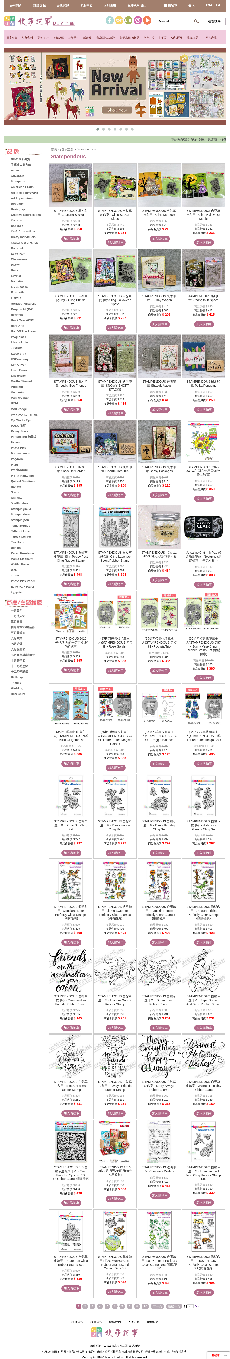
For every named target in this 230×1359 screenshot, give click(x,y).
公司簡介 (16, 5)
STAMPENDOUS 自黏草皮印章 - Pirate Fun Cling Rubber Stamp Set (71, 1260)
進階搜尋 (214, 21)
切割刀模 (149, 37)
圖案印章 (12, 37)
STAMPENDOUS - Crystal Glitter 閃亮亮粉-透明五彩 (159, 554)
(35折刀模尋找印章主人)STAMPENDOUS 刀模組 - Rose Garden (115, 642)
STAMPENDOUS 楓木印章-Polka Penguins (203, 383)
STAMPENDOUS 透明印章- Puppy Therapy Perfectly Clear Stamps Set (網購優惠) (203, 1262)
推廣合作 (96, 1322)
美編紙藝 (58, 37)
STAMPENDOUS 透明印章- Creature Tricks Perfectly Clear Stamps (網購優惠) (203, 912)
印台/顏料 (27, 37)
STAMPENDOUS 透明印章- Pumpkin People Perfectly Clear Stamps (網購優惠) (159, 912)
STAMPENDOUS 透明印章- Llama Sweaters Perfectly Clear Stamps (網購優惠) (115, 912)
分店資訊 (63, 5)
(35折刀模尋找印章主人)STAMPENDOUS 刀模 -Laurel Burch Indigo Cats (203, 736)
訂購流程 (39, 5)
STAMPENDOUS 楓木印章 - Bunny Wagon (159, 298)
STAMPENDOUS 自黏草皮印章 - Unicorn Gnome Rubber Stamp (115, 1000)
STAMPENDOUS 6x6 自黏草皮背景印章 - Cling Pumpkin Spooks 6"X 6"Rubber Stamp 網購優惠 (71, 1173)
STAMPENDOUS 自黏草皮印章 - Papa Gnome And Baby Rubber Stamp (203, 1000)
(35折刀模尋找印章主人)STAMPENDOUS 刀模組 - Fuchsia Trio (159, 642)
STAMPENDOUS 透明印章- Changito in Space (203, 298)
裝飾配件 (73, 37)
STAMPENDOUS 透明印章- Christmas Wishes (159, 1169)
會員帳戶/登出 (137, 5)
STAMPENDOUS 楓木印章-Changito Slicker (71, 212)
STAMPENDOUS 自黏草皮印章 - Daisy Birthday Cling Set (159, 825)
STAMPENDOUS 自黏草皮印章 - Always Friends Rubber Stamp (115, 1086)
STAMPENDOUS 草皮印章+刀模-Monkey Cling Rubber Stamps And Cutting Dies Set (115, 1262)
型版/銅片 (43, 37)
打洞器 (163, 37)
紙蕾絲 (87, 37)
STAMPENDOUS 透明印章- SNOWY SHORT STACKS (115, 385)
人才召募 (134, 1322)
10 (145, 1306)
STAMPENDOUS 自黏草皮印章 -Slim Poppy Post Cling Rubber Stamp (71, 556)
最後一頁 (174, 1306)
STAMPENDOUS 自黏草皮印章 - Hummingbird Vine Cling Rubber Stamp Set (203, 1173)
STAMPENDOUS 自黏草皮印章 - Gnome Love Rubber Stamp (159, 1000)
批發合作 (77, 1322)
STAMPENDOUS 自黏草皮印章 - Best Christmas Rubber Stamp (71, 1086)
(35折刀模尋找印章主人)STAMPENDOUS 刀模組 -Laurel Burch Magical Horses (115, 738)
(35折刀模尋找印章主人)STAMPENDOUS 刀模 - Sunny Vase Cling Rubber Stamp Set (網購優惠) (203, 646)
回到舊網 (110, 5)
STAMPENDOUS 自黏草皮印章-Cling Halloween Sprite (115, 300)
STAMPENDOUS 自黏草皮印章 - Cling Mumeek (159, 212)
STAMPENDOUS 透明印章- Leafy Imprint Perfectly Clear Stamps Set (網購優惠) (159, 1262)
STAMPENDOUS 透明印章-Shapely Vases (159, 383)
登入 (191, 5)
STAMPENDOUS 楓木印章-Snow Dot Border (71, 469)
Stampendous (86, 149)
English (213, 5)
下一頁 (157, 1306)
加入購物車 (71, 238)
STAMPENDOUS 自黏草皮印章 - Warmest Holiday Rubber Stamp (203, 1086)
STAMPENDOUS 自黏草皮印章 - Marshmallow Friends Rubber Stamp (71, 1000)
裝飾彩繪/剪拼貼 (129, 37)
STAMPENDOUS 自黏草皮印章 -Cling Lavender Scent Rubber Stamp (115, 556)
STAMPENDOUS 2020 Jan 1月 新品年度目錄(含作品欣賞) (71, 642)
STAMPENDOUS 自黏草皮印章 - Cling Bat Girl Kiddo (115, 214)
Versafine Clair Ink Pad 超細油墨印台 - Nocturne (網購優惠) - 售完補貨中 (203, 556)
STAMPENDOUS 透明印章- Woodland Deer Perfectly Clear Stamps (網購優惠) (71, 912)
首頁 (54, 149)
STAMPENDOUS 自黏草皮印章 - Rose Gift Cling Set (71, 825)
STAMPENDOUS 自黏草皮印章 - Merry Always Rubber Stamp (159, 1086)
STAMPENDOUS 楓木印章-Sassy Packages (159, 469)
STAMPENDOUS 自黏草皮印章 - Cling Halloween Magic (203, 214)
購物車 (170, 5)
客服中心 (86, 5)
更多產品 (211, 37)
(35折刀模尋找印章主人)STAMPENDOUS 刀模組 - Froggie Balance (159, 736)
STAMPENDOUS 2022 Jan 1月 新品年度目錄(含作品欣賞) (203, 470)
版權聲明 (153, 1322)
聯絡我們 (115, 1322)
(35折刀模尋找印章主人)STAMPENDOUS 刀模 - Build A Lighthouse (70, 736)
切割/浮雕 (176, 37)
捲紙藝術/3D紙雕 (106, 37)
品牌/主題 (192, 37)
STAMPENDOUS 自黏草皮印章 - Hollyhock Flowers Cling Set (203, 825)
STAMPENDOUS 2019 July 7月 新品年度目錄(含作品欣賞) (115, 1171)
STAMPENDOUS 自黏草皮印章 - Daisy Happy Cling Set (115, 825)
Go (196, 1306)
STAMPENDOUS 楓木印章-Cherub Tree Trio (115, 469)
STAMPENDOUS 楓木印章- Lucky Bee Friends (71, 383)
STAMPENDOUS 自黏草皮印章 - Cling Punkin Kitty (71, 300)
